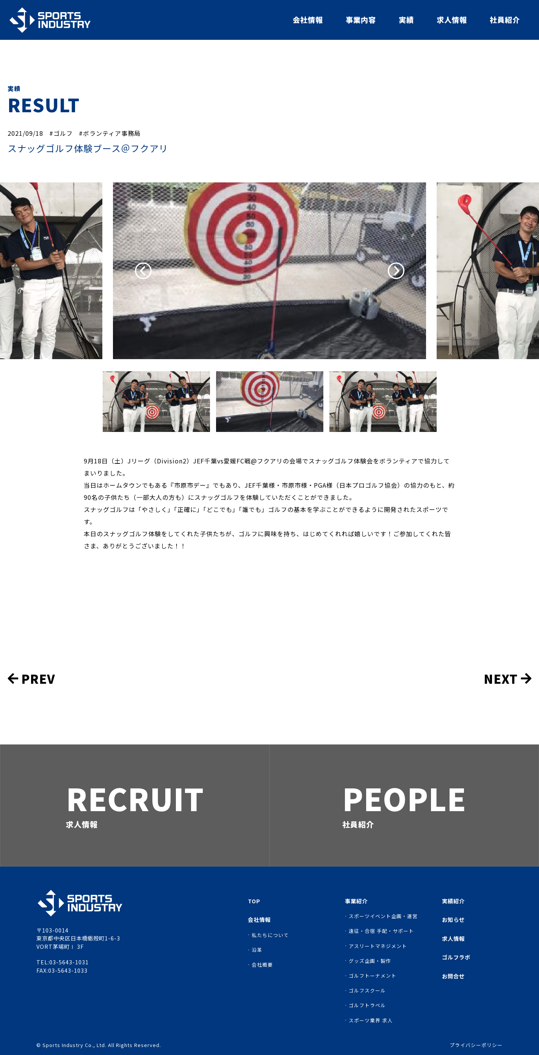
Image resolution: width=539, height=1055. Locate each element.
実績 (406, 19)
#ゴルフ (61, 133)
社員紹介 (505, 19)
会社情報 (308, 19)
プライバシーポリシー (476, 1045)
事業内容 (361, 19)
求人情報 (452, 19)
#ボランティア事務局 (110, 133)
